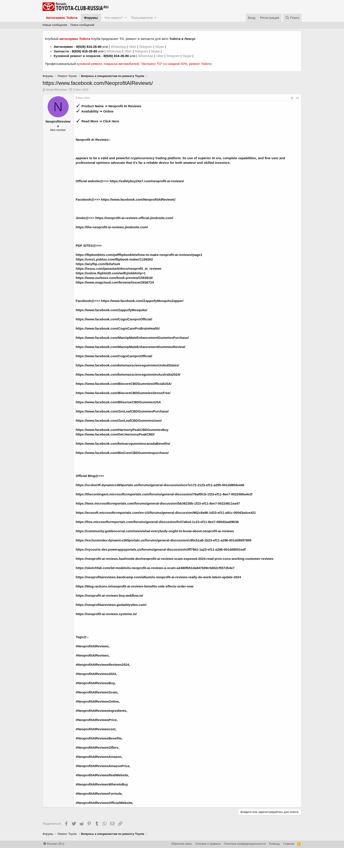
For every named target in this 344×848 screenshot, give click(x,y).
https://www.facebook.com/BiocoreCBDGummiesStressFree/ (123, 393)
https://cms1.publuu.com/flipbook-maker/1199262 (114, 259)
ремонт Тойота (200, 64)
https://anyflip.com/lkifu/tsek (98, 264)
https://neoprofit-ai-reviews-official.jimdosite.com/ (134, 218)
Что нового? (113, 18)
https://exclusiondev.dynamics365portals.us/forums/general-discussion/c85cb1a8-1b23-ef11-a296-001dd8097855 (163, 540)
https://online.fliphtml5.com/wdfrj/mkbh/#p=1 (111, 273)
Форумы (91, 18)
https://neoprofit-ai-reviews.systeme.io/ (106, 614)
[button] (126, 18)
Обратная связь (181, 843)
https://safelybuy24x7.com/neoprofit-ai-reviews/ (147, 181)
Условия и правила (208, 843)
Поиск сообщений (82, 25)
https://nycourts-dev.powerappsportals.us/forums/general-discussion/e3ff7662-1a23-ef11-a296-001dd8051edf (160, 549)
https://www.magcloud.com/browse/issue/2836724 (115, 282)
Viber (132, 46)
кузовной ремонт (89, 64)
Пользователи (141, 18)
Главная (288, 843)
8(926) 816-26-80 (89, 46)
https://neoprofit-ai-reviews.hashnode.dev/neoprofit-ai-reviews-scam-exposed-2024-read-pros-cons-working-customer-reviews (174, 559)
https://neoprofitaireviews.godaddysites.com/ (111, 605)
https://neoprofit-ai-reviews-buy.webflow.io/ (109, 595)
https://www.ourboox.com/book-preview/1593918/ (114, 278)
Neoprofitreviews (56, 89)
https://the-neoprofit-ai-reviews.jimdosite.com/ (112, 227)
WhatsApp (119, 46)
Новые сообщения (55, 25)
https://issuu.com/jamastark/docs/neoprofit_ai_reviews (118, 268)
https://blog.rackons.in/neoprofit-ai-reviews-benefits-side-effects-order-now (135, 586)
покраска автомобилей (121, 64)
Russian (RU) (53, 843)
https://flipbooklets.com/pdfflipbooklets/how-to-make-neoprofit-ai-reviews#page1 (139, 255)
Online (108, 111)
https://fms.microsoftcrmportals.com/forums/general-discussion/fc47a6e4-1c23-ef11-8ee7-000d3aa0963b (157, 522)
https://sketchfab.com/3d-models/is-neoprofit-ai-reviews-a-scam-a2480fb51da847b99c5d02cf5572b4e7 (155, 568)
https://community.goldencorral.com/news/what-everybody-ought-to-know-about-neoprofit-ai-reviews (155, 531)
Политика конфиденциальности (245, 843)
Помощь (274, 843)
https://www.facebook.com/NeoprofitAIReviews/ (138, 199)
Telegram (146, 46)
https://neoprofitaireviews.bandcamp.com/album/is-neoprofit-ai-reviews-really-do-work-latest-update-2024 (158, 577)
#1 (297, 98)
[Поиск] (292, 18)
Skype (160, 46)
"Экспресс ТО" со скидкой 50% (163, 64)
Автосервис (63, 46)
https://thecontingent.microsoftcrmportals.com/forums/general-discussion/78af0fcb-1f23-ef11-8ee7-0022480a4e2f (164, 494)
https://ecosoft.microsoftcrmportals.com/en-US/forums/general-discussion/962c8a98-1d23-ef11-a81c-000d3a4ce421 (166, 512)
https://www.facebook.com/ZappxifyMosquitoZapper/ (142, 301)
